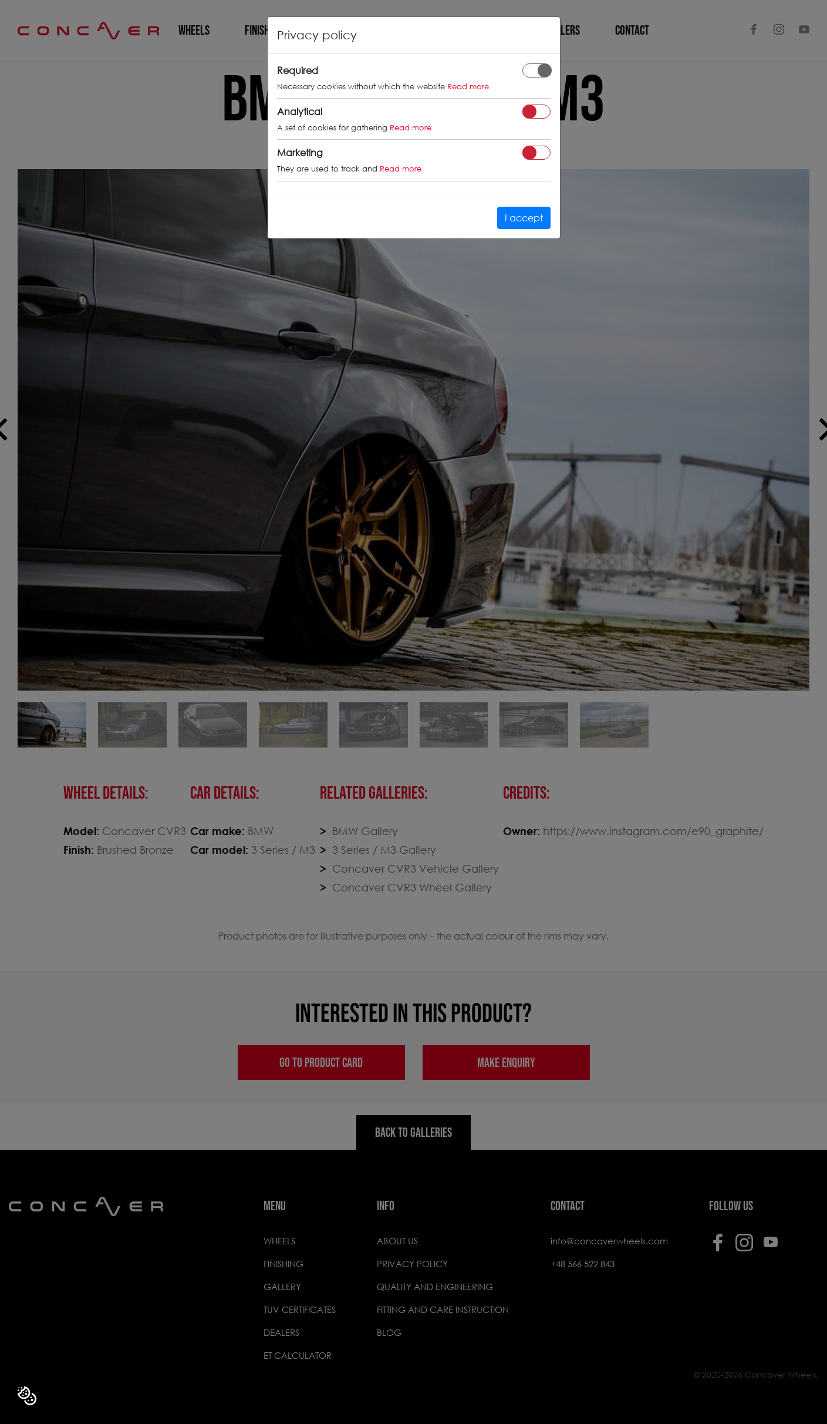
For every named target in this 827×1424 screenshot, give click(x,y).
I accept (524, 217)
